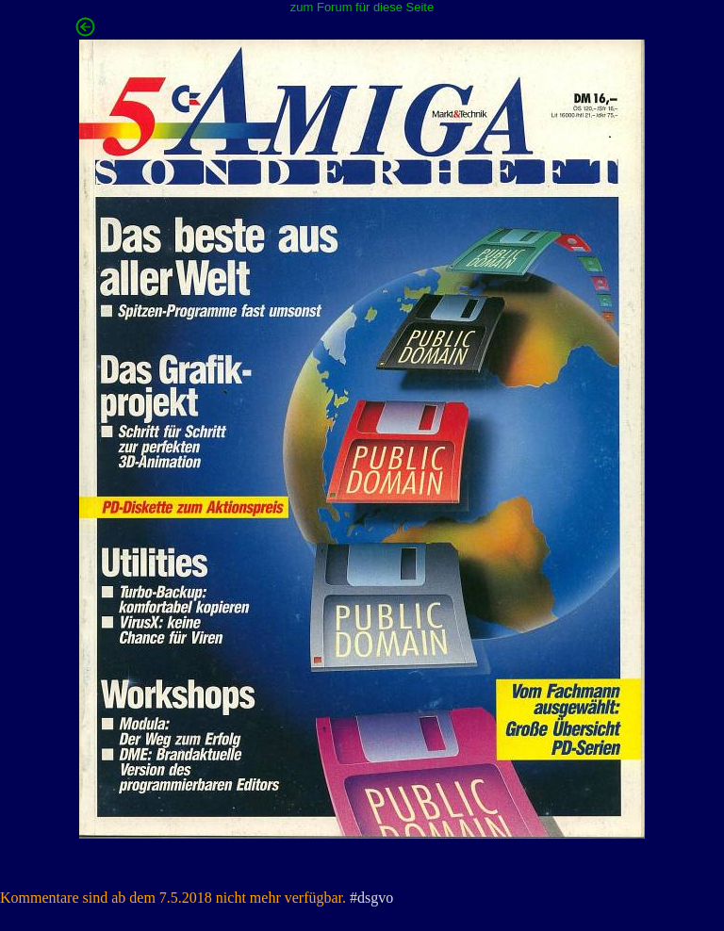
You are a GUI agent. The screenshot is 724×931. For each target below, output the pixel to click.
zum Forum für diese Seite (362, 7)
